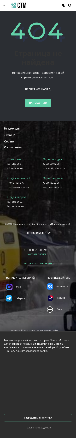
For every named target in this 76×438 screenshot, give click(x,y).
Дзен (54, 309)
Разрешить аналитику (38, 417)
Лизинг (9, 135)
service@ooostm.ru (52, 187)
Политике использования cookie (28, 351)
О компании (13, 147)
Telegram (15, 298)
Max (13, 286)
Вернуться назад (38, 89)
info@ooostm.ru (15, 168)
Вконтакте (57, 286)
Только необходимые (38, 427)
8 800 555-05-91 (37, 250)
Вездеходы (12, 128)
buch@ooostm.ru (15, 206)
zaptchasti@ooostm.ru (18, 187)
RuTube (56, 297)
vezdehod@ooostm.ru (54, 168)
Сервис (9, 141)
